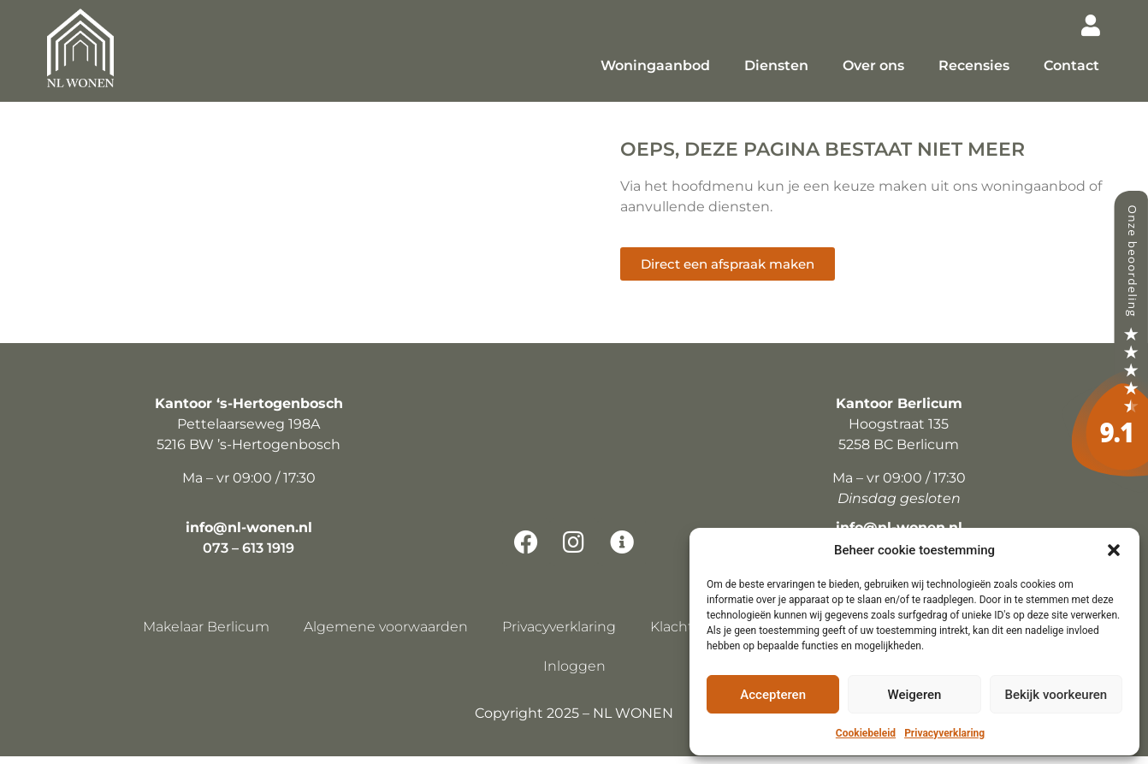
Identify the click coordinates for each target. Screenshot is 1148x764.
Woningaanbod (655, 65)
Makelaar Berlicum (206, 634)
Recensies (973, 65)
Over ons (873, 65)
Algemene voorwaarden (386, 634)
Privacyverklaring (944, 733)
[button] (1113, 550)
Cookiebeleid (866, 733)
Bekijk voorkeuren (1055, 694)
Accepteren (773, 694)
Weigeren (915, 694)
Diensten (776, 65)
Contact (1071, 65)
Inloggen (574, 674)
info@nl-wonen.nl (249, 535)
